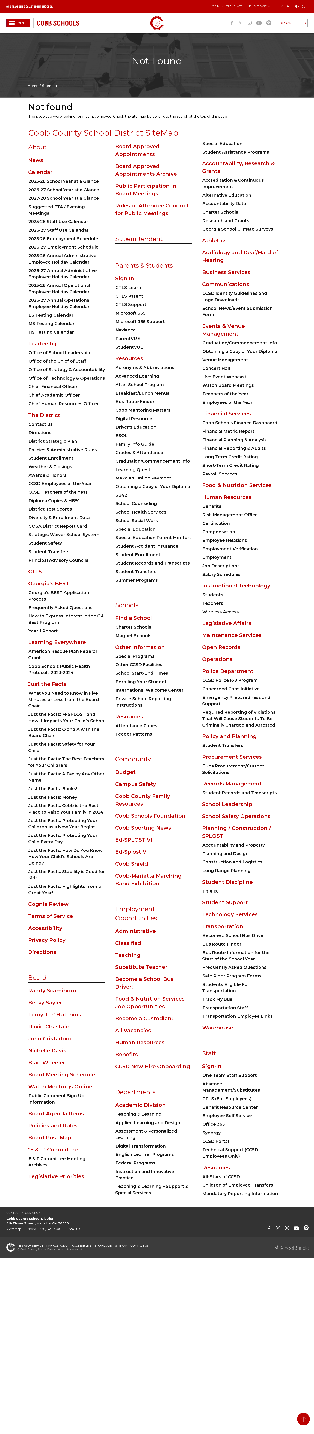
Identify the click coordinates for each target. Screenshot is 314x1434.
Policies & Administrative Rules (62, 449)
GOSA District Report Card (57, 526)
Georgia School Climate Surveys (237, 229)
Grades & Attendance (139, 452)
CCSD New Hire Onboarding (152, 1066)
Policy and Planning (229, 736)
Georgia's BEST (48, 583)
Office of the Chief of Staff (57, 361)
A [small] (277, 6)
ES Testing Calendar (50, 315)
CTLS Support (131, 304)
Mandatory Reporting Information (240, 1193)
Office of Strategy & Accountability (66, 369)
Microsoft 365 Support (140, 321)
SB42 (121, 495)
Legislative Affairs (226, 623)
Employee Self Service (227, 1115)
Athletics (214, 240)
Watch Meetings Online (60, 1086)
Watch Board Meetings (228, 385)
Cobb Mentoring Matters (142, 410)
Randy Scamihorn (52, 990)
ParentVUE (127, 338)
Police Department (227, 671)
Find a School (133, 618)
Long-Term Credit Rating (230, 456)
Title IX (210, 891)
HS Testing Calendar (51, 332)
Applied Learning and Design (147, 1122)
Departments (135, 1092)
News (35, 160)
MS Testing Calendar (51, 323)
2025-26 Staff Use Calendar (58, 221)
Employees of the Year (227, 402)
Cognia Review (48, 904)
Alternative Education (226, 195)
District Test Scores (50, 509)
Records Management (232, 784)
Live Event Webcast (224, 376)
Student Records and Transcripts (152, 563)
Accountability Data (224, 203)
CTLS (35, 571)
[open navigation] (18, 23)
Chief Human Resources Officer (63, 403)
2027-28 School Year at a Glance (63, 198)
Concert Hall (216, 368)
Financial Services (226, 414)
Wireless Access (220, 611)
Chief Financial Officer (53, 386)
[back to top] (303, 1419)
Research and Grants (225, 220)
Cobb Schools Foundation (150, 816)
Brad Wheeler (46, 1062)
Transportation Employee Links (237, 1016)
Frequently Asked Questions (60, 607)
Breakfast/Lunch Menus (142, 393)
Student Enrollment (50, 458)
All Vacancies (133, 1030)
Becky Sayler (45, 1002)
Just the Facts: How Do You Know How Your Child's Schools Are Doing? (65, 857)
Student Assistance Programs (235, 152)
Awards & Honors (47, 475)
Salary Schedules (221, 574)
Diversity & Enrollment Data (59, 517)
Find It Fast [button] (257, 6)
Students (212, 594)
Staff (209, 1053)
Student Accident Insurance (146, 546)
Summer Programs (136, 580)
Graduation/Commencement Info (152, 461)
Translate (234, 6)
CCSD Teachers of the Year (58, 492)
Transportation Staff (225, 1007)
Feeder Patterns (133, 734)
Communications (225, 284)
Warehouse (217, 1028)
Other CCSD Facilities (138, 664)
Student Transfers (48, 551)
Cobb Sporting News (143, 828)
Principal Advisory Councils (58, 560)
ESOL (121, 435)
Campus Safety (135, 784)
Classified (128, 943)
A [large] (287, 6)
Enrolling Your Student (141, 681)
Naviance (125, 330)
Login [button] (214, 6)
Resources (129, 358)
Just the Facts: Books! (52, 788)
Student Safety (45, 543)
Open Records (221, 647)
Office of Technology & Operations (66, 378)
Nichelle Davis (47, 1050)
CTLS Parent (129, 296)
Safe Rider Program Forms (231, 975)
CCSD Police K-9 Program (230, 680)
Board (37, 977)
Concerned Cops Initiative (231, 688)
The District (44, 415)
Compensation (218, 531)
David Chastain (49, 1026)
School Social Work (136, 520)
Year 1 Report (43, 631)
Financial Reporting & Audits (234, 448)
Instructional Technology (236, 586)
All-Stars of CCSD (221, 1176)
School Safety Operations (236, 816)
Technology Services (230, 914)
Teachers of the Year (225, 393)
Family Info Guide (134, 444)
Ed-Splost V (131, 852)
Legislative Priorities (56, 1176)
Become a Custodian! (144, 1018)
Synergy (211, 1132)
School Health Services (140, 512)
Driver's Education (135, 427)
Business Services (226, 272)
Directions (39, 432)
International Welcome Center (149, 690)
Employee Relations (224, 540)
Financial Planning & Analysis (234, 439)
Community (133, 759)
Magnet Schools (133, 635)
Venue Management (225, 359)
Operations (217, 659)
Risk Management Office (230, 514)
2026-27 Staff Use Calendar (58, 230)
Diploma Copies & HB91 (53, 500)
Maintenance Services (232, 635)
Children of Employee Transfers (237, 1185)
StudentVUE (129, 347)
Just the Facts (47, 684)
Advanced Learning (137, 376)
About (37, 147)
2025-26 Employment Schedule (63, 238)
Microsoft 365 (130, 313)
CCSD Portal (215, 1141)
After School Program (139, 384)
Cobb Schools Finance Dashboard (239, 422)
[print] (303, 7)
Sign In (124, 278)
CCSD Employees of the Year (60, 483)
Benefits (126, 1054)
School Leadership (227, 804)
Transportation (222, 926)
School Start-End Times (141, 673)
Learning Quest (132, 469)
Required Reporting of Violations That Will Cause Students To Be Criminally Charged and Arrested (238, 718)
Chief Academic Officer (54, 395)
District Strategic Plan (52, 441)
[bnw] (297, 7)
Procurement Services (232, 757)
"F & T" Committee (53, 1149)
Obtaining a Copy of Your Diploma (152, 486)
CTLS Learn (128, 287)
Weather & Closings (50, 466)
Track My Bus (217, 999)
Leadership (43, 343)
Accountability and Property (233, 845)
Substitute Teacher (141, 967)
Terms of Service (50, 916)
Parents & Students (144, 265)
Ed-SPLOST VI (133, 840)
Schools (126, 605)
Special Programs (134, 656)
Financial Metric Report (228, 431)
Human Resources (139, 1042)
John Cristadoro (50, 1038)
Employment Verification (230, 548)
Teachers (212, 603)
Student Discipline (227, 882)
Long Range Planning (226, 870)
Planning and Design (225, 853)
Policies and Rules (53, 1125)
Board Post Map (49, 1137)
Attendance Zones (136, 725)
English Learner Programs (144, 1154)
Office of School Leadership (59, 352)
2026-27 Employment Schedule (63, 247)
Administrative (135, 931)
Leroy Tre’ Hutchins (54, 1014)
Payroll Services (219, 474)
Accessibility (45, 928)
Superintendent (139, 239)
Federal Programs (135, 1163)
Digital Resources (135, 418)
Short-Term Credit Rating (230, 465)
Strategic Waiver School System (63, 534)
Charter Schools (133, 627)
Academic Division (140, 1105)
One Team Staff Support (229, 1075)
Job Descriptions (221, 565)
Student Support (225, 902)
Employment (217, 557)
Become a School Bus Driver (233, 935)
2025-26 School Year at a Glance (63, 181)
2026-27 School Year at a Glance (63, 189)
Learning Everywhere (57, 642)
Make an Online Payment (143, 478)
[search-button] (304, 23)
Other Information (140, 647)
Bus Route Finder (134, 401)
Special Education (135, 529)
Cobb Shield (131, 864)
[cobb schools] (58, 23)
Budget (125, 772)
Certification (216, 523)
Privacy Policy (47, 940)
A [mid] (282, 6)
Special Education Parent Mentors (153, 537)
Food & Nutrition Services (237, 485)
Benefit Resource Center (230, 1107)
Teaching (128, 955)
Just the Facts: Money (52, 797)
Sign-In (211, 1066)
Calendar (40, 172)
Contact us (40, 424)
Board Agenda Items (56, 1113)
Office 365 (213, 1124)
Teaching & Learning (138, 1114)
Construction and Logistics (232, 862)
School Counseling (136, 503)
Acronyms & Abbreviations (144, 367)
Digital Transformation (140, 1146)
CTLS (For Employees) (226, 1098)
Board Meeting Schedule (61, 1074)
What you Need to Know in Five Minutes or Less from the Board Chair (63, 699)
